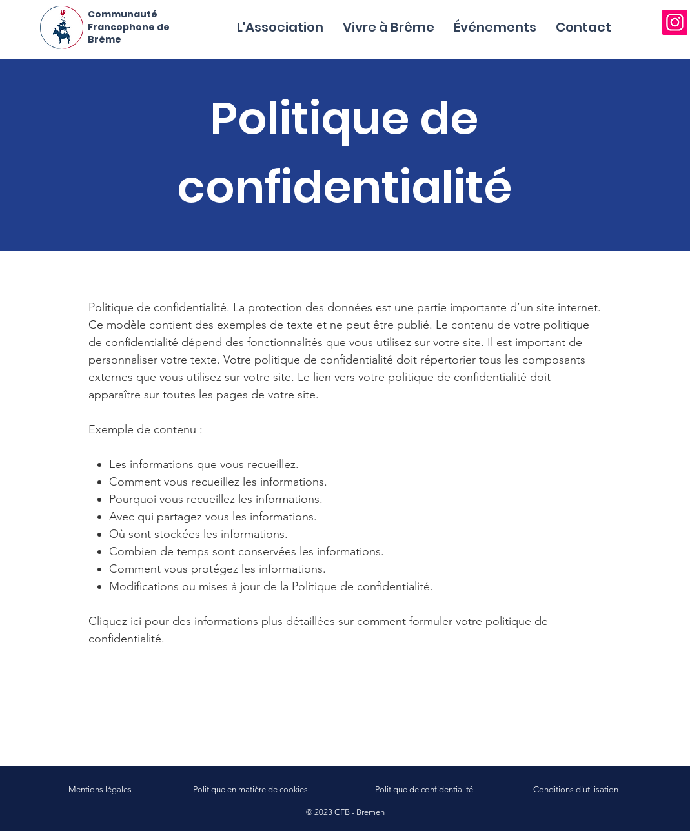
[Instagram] (674, 22)
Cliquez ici (114, 621)
